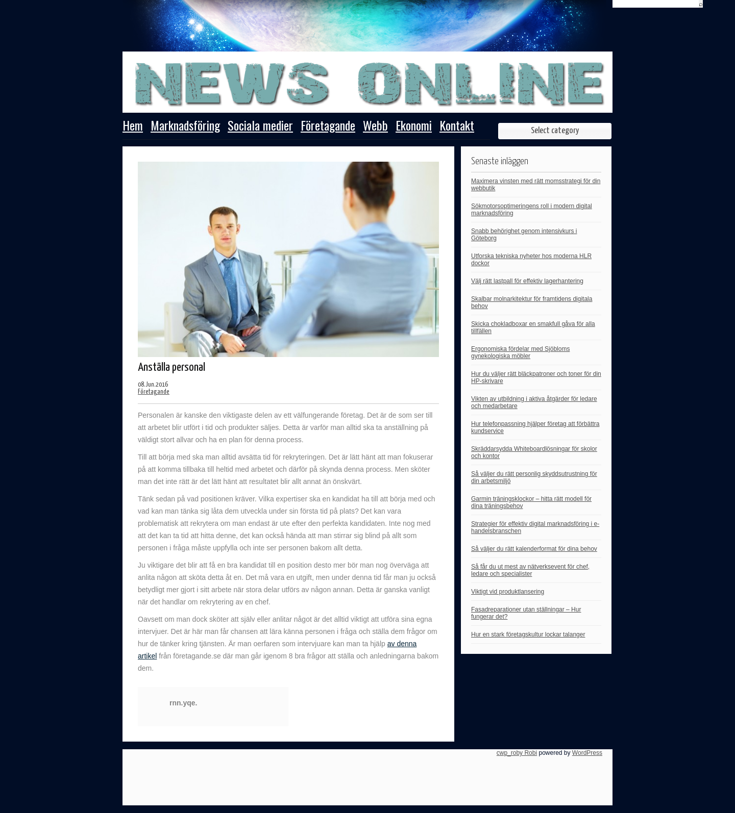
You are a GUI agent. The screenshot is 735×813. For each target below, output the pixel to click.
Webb (375, 126)
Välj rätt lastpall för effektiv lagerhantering (527, 281)
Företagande (328, 126)
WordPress (587, 752)
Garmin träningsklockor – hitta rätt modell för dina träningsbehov (531, 502)
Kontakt (456, 126)
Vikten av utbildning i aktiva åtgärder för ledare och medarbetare (534, 402)
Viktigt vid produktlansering (507, 591)
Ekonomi (414, 126)
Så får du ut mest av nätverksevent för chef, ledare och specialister (530, 570)
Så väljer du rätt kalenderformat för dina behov (534, 548)
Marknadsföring (185, 126)
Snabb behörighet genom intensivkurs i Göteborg (524, 234)
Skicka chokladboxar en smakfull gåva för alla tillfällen (533, 327)
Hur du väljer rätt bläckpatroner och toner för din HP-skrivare (536, 377)
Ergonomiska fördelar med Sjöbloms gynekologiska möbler (520, 352)
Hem (132, 126)
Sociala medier (260, 126)
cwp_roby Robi (517, 752)
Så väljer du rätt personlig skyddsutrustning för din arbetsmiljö (534, 477)
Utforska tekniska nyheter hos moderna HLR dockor (531, 259)
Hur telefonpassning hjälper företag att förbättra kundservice (535, 427)
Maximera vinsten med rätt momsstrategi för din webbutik (535, 184)
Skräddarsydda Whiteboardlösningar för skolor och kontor (534, 452)
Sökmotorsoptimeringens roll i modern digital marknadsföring (531, 209)
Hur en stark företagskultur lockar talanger (528, 634)
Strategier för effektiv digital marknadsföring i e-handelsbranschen (535, 527)
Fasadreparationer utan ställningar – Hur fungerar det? (526, 613)
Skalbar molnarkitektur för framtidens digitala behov (531, 302)
